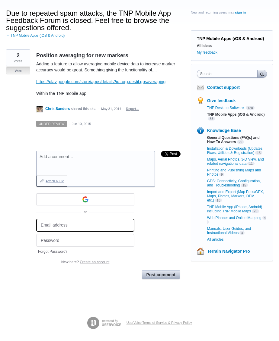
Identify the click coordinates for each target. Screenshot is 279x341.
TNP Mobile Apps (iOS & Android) (230, 38)
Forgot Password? (52, 251)
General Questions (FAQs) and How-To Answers (233, 140)
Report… (132, 109)
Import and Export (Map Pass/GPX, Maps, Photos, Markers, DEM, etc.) (235, 196)
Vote (17, 71)
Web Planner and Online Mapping (234, 218)
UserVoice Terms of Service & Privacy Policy (159, 322)
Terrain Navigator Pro (228, 251)
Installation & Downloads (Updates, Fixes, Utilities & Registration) (235, 150)
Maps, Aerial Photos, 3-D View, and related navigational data (235, 161)
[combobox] (228, 74)
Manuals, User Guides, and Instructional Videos (229, 231)
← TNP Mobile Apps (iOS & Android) (35, 35)
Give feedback (221, 100)
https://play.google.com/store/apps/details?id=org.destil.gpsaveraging (100, 81)
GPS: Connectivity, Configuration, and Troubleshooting (234, 183)
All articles (215, 239)
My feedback (207, 52)
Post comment (160, 274)
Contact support (223, 87)
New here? (85, 262)
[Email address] (85, 225)
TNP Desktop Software (226, 108)
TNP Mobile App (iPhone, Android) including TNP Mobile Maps (234, 209)
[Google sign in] (85, 199)
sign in (240, 12)
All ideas (204, 46)
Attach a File (55, 181)
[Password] (85, 240)
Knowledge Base (224, 130)
